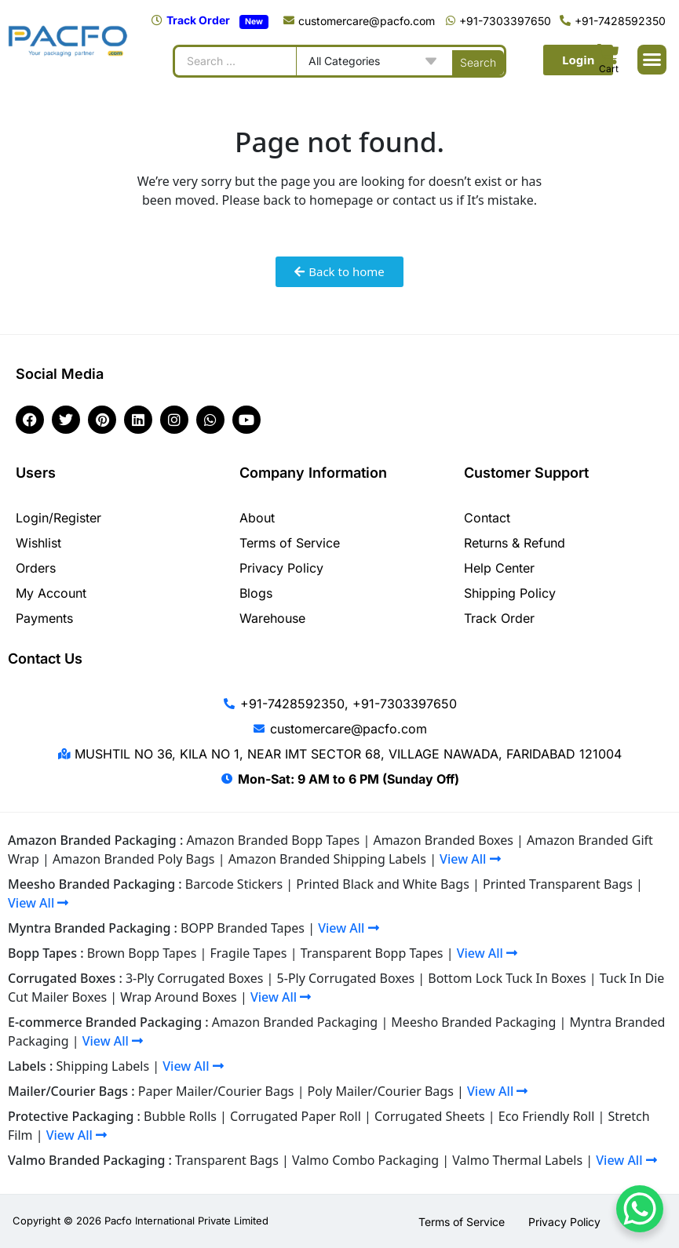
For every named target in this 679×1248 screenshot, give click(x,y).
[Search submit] (478, 61)
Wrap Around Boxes (178, 997)
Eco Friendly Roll (546, 1116)
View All (470, 859)
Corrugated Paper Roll (295, 1116)
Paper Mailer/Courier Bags (216, 1091)
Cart (609, 69)
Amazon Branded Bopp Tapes (273, 840)
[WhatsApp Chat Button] (639, 1208)
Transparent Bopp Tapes (372, 953)
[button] (652, 60)
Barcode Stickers (234, 884)
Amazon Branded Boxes (443, 840)
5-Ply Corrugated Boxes (346, 978)
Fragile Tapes (248, 953)
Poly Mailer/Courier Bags (381, 1091)
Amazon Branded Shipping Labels (327, 859)
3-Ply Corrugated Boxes (195, 978)
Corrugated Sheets (429, 1116)
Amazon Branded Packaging (295, 1022)
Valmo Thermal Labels (517, 1160)
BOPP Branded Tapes (243, 928)
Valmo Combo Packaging (365, 1160)
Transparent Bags (227, 1160)
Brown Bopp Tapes (142, 953)
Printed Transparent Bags (558, 884)
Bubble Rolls (180, 1116)
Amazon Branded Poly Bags (134, 859)
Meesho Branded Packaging (473, 1022)
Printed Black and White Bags (382, 884)
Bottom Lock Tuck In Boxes (507, 978)
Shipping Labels (103, 1066)
